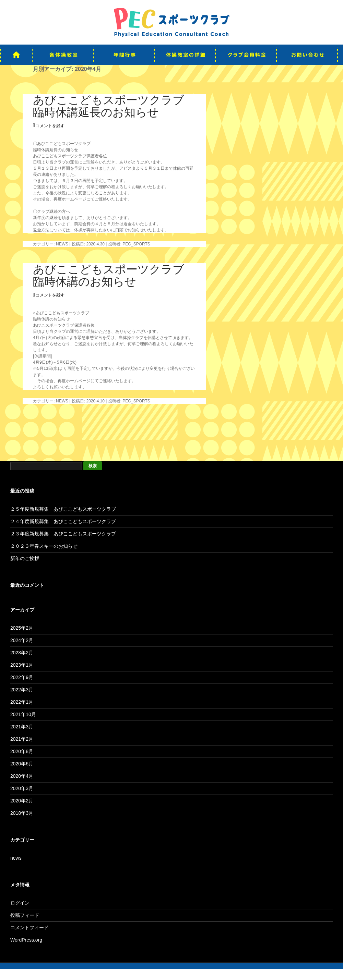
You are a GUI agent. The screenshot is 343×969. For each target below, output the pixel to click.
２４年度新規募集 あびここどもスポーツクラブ (63, 521)
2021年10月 (23, 714)
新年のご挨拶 (24, 558)
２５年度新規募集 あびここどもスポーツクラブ (63, 509)
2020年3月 (21, 788)
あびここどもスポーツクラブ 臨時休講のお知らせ (114, 275)
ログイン (19, 903)
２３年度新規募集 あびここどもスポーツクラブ (63, 533)
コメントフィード (29, 927)
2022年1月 (21, 702)
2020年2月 (21, 800)
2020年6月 (21, 763)
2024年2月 (21, 640)
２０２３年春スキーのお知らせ (44, 546)
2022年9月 (21, 677)
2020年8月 (21, 751)
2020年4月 (21, 776)
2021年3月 (21, 726)
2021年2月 (21, 739)
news (62, 244)
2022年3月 (21, 689)
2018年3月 (21, 813)
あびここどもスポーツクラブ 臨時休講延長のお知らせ (114, 106)
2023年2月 (21, 652)
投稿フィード (24, 915)
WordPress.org (26, 940)
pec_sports (136, 244)
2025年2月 (21, 628)
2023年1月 (21, 665)
